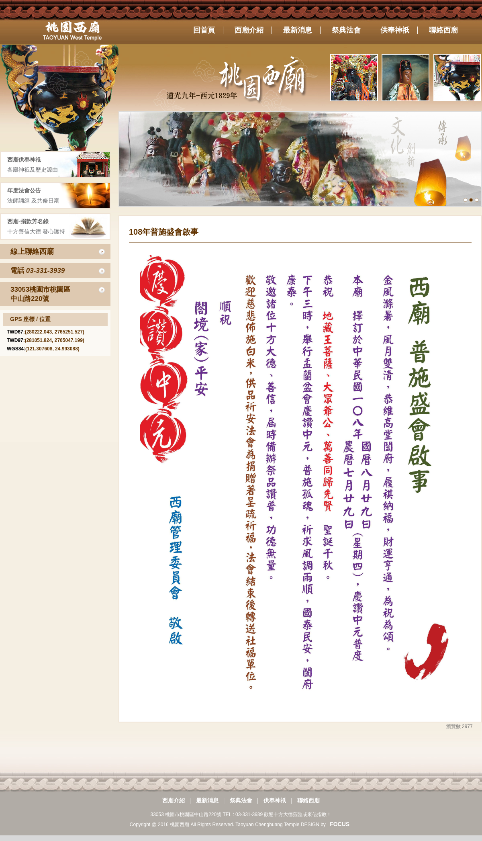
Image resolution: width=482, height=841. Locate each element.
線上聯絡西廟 (32, 252)
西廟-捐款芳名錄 (28, 221)
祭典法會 (241, 800)
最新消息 (207, 800)
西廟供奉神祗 (24, 159)
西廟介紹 (173, 800)
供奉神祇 (274, 800)
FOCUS (339, 824)
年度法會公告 (24, 190)
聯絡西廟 (308, 800)
